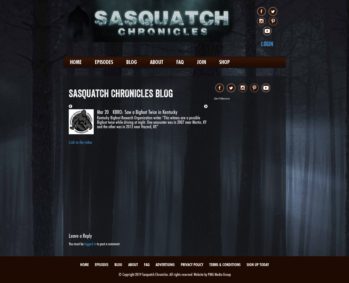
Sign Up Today (258, 264)
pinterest (273, 21)
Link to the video (80, 142)
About (156, 62)
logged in (90, 244)
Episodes (104, 62)
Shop (224, 62)
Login (267, 44)
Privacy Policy (192, 264)
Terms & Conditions (225, 264)
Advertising (165, 264)
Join (201, 62)
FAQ (180, 62)
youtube (267, 31)
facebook (261, 12)
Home (76, 62)
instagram (261, 21)
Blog (131, 62)
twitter (273, 12)
